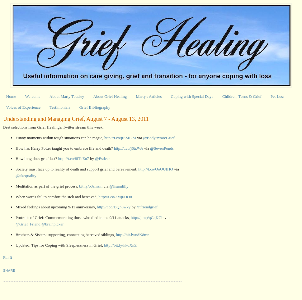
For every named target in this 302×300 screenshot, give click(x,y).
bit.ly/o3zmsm (90, 186)
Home (11, 96)
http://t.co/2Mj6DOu (115, 196)
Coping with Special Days (192, 96)
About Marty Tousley (67, 96)
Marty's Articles (149, 96)
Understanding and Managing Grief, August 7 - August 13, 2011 (76, 119)
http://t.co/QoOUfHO (155, 169)
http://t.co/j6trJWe (128, 148)
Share (9, 270)
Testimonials (60, 107)
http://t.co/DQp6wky (113, 207)
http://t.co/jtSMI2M (120, 137)
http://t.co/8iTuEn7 (73, 158)
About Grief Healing (110, 96)
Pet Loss (277, 96)
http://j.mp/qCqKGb (147, 217)
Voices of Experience (23, 107)
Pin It (7, 257)
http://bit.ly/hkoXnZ (120, 245)
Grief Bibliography (94, 107)
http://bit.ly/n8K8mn (132, 234)
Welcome (32, 96)
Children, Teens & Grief (242, 96)
